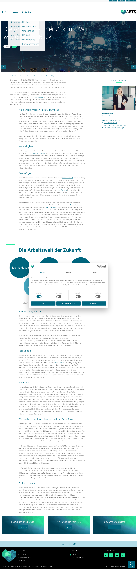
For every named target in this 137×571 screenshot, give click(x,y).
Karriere (113, 2)
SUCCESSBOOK (114, 529)
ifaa (26, 153)
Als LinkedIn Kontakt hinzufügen (115, 127)
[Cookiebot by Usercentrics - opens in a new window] (98, 266)
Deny (43, 303)
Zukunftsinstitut (51, 209)
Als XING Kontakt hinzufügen (114, 129)
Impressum (10, 568)
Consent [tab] (42, 272)
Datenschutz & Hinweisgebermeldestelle (40, 568)
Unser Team (22, 562)
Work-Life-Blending (76, 207)
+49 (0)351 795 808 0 (78, 559)
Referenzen (131, 2)
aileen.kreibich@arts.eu (112, 122)
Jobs (69, 529)
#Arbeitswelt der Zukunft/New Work (38, 77)
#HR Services (21, 77)
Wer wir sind (22, 556)
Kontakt (131, 566)
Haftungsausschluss (23, 568)
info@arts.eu (76, 556)
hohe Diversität (67, 180)
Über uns (21, 552)
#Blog (52, 77)
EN (6, 9)
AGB (16, 568)
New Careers (59, 364)
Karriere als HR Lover (24, 559)
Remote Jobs (39, 99)
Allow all (94, 303)
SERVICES (23, 529)
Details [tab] (68, 272)
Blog (121, 2)
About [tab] (95, 272)
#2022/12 (13, 77)
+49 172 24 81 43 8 (110, 125)
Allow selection (68, 303)
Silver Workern (62, 192)
